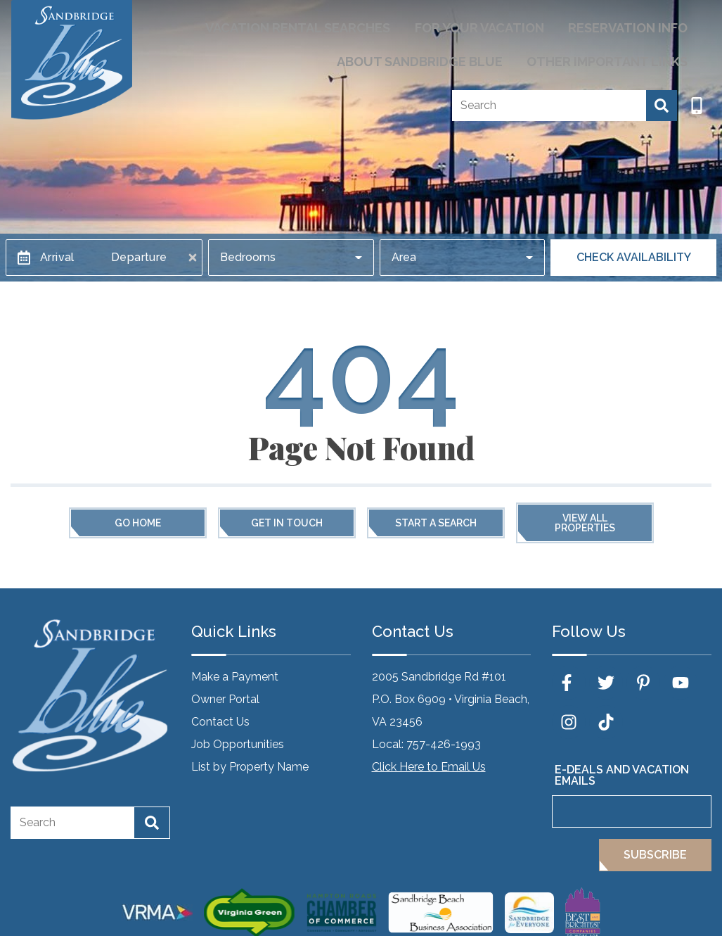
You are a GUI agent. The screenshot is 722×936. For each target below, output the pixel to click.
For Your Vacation (517, 25)
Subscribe (655, 854)
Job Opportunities (237, 744)
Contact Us (220, 721)
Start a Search (436, 523)
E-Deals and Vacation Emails (622, 775)
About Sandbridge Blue (462, 53)
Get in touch (287, 523)
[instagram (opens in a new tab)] (569, 722)
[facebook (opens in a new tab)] (569, 683)
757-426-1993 (443, 744)
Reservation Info (640, 25)
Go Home (138, 523)
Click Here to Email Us (429, 766)
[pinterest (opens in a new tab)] (643, 683)
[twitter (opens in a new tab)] (606, 683)
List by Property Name (250, 766)
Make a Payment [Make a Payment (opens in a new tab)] (234, 676)
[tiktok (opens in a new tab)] (606, 722)
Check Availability (633, 257)
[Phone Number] (697, 94)
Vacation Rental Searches (364, 25)
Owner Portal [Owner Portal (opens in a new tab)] (225, 699)
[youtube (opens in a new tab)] (680, 683)
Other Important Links (621, 53)
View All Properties (585, 522)
